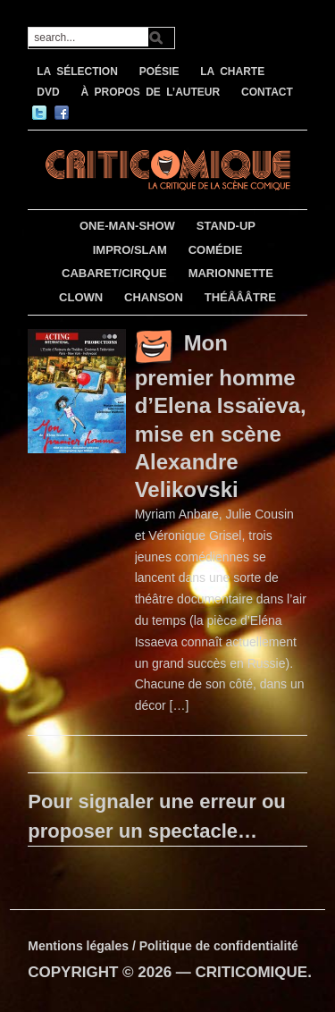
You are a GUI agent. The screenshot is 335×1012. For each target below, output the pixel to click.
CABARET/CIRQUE (114, 273)
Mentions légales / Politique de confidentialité (163, 946)
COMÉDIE (215, 250)
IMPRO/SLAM (130, 250)
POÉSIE (159, 71)
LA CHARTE (232, 71)
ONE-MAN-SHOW (127, 225)
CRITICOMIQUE (252, 972)
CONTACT (267, 92)
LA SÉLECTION (77, 71)
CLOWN (81, 297)
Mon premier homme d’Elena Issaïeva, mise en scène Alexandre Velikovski (220, 416)
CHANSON (153, 297)
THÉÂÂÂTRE (240, 297)
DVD (48, 92)
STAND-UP (226, 225)
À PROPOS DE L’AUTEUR (150, 92)
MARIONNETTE (230, 273)
